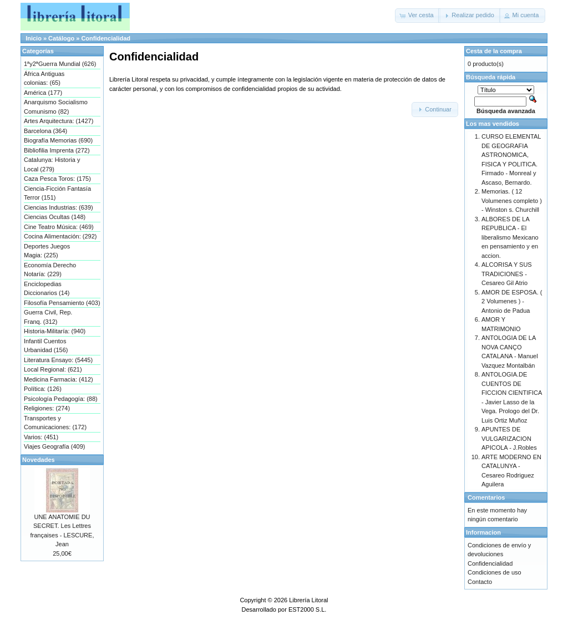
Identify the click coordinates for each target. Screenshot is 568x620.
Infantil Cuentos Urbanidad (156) (46, 346)
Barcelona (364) (45, 131)
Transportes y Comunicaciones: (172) (55, 423)
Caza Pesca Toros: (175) (57, 178)
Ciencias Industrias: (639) (58, 207)
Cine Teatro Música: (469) (59, 226)
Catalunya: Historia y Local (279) (52, 164)
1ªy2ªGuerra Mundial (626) (60, 63)
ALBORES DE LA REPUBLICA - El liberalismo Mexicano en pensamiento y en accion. (510, 237)
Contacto (480, 581)
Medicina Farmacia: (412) (58, 379)
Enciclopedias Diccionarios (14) (47, 289)
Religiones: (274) (47, 408)
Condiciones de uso (494, 572)
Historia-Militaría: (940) (54, 331)
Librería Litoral (308, 600)
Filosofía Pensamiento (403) (62, 302)
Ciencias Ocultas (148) (54, 217)
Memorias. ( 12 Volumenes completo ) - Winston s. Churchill (511, 200)
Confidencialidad (105, 38)
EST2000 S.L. (307, 609)
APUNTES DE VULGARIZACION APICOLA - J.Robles (509, 438)
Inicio (34, 38)
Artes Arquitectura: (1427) (58, 121)
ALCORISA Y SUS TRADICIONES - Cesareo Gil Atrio (506, 273)
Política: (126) (43, 388)
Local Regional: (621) (53, 369)
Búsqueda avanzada (505, 111)
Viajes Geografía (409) (54, 446)
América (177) (43, 92)
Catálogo (61, 38)
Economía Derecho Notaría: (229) (50, 270)
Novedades (38, 459)
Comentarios (486, 497)
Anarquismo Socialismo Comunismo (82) (56, 107)
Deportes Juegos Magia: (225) (47, 251)
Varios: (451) (41, 437)
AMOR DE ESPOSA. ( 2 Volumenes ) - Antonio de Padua (511, 301)
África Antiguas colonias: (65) (44, 78)
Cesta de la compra (494, 51)
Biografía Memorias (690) (58, 140)
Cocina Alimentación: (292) (60, 236)
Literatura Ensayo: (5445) (58, 360)
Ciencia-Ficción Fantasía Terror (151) (57, 193)
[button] (417, 15)
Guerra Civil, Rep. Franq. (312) (48, 317)
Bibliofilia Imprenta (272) (57, 150)
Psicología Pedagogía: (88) (61, 398)
